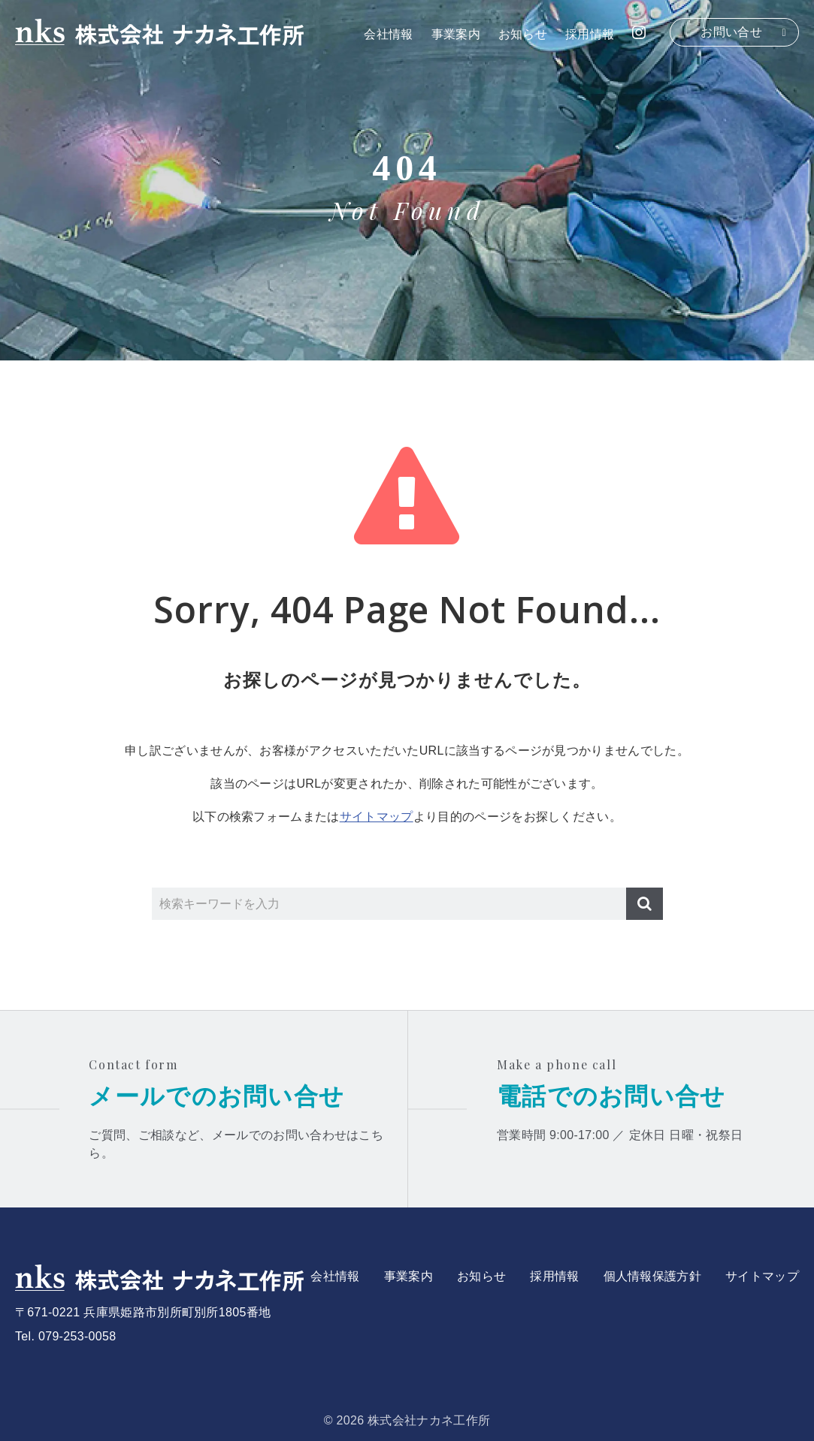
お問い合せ (731, 32)
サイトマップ (376, 816)
